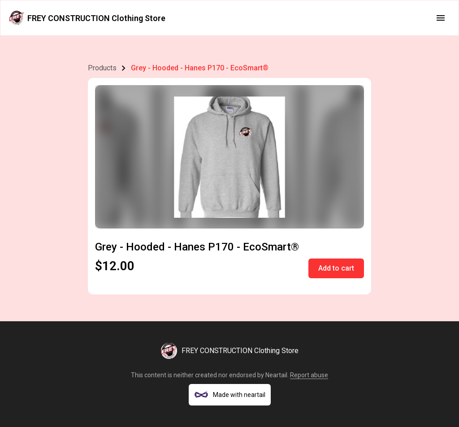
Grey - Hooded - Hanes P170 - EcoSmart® (199, 68)
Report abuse (309, 375)
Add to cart (336, 268)
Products (102, 68)
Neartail (276, 375)
